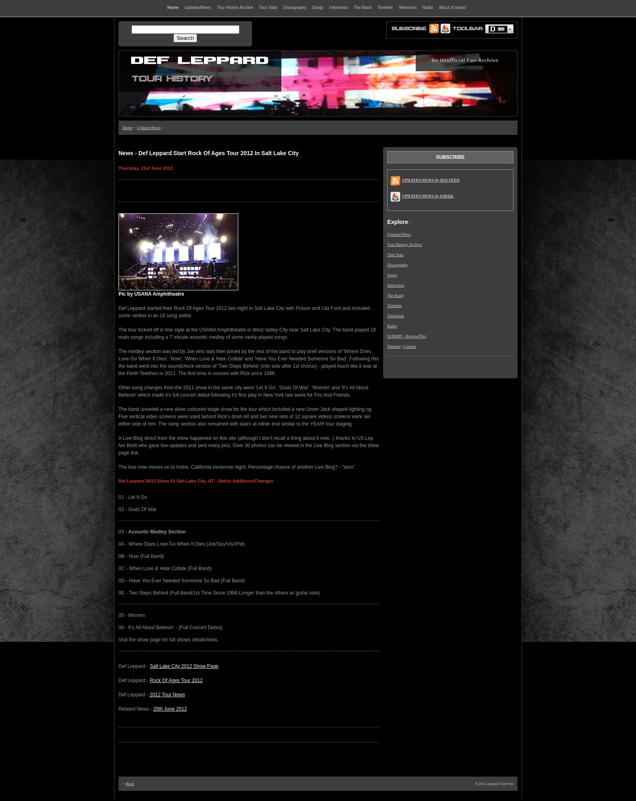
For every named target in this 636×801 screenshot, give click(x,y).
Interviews (395, 285)
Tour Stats (395, 254)
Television (395, 316)
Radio (392, 326)
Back (130, 783)
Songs (392, 275)
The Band (395, 295)
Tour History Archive (404, 244)
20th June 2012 (170, 709)
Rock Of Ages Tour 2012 (176, 680)
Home (127, 127)
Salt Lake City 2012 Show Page (184, 666)
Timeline (394, 305)
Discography (397, 265)
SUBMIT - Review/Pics (406, 336)
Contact (410, 346)
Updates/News (148, 127)
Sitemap (394, 346)
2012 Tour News (167, 695)
